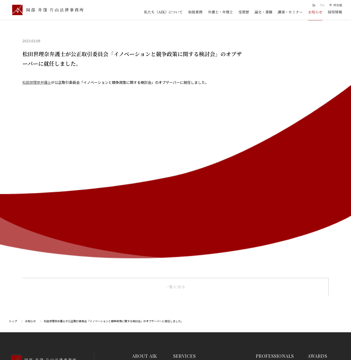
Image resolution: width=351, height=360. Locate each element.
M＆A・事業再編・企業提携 (192, 226)
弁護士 (260, 177)
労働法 (178, 284)
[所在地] (335, 5)
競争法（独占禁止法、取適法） (195, 268)
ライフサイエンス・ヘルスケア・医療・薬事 (204, 218)
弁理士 (260, 185)
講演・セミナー (290, 12)
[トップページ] (46, 10)
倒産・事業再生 (184, 194)
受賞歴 (243, 12)
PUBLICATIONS (325, 179)
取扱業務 (195, 12)
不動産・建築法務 (185, 260)
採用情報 (335, 12)
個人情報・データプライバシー (195, 292)
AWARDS (317, 164)
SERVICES (184, 164)
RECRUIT (318, 224)
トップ (13, 129)
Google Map (31, 213)
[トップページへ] (42, 173)
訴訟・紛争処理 (184, 185)
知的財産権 (181, 202)
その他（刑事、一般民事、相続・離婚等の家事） (207, 334)
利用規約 (314, 261)
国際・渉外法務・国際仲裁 (192, 235)
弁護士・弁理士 (220, 12)
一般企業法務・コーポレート (193, 177)
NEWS (314, 209)
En (321, 5)
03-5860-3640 (28, 189)
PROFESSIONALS (275, 164)
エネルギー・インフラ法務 (192, 325)
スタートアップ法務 (187, 317)
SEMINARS (320, 194)
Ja (313, 5)
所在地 (136, 177)
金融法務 (179, 251)
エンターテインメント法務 (192, 309)
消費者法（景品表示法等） (192, 276)
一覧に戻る (175, 94)
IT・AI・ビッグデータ (188, 301)
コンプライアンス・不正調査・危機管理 (201, 243)
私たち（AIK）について (163, 12)
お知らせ (315, 12)
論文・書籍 (263, 12)
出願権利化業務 (184, 210)
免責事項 (314, 270)
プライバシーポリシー (323, 278)
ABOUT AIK (144, 164)
